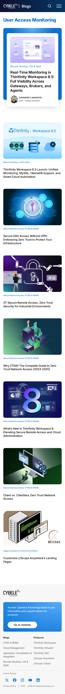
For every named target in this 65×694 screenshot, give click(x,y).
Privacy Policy (9, 686)
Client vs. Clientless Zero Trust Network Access (29, 497)
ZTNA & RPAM (10, 642)
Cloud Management (13, 648)
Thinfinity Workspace (45, 642)
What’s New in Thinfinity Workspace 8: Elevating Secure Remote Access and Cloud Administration (32, 432)
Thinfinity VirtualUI (43, 648)
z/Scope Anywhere (44, 658)
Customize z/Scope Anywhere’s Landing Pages (30, 559)
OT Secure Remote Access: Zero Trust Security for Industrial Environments (28, 304)
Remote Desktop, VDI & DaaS (25, 66)
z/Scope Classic (42, 663)
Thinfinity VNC (41, 653)
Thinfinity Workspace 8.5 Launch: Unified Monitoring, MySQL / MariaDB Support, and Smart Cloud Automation (31, 173)
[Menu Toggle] (59, 6)
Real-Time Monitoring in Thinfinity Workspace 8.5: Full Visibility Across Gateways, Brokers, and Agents (32, 81)
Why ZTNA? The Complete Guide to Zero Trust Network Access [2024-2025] (29, 367)
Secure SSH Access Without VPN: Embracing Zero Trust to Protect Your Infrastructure (27, 239)
